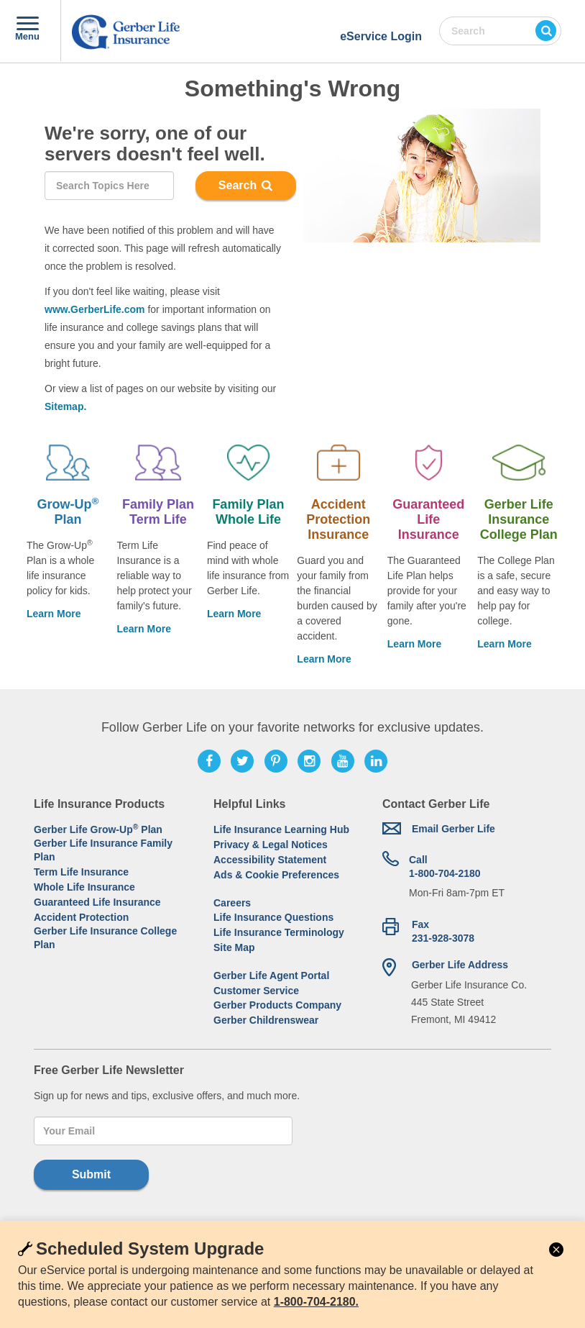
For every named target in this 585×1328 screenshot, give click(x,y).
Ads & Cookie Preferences (276, 875)
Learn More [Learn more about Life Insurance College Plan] (504, 644)
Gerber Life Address (460, 964)
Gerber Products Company (277, 1005)
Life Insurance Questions (273, 917)
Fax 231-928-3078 (443, 931)
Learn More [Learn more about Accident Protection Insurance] (324, 659)
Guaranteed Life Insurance (97, 902)
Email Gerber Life (453, 828)
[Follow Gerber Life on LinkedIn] (375, 761)
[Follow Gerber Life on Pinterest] (275, 761)
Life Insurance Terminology (278, 932)
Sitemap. (65, 406)
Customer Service (256, 990)
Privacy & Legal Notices (270, 844)
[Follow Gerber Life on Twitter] (242, 761)
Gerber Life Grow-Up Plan (98, 829)
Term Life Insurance (81, 872)
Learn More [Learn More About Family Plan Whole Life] (234, 613)
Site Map (234, 947)
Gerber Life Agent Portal (271, 975)
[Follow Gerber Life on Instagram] (309, 761)
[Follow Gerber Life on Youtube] (342, 761)
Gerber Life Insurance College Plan (105, 937)
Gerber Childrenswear (265, 1020)
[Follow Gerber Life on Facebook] (209, 761)
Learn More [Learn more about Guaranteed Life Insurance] (414, 644)
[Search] (109, 185)
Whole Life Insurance (84, 887)
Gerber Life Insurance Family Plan (103, 850)
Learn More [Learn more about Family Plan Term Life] (143, 629)
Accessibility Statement (269, 859)
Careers (232, 903)
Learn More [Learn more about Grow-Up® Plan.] (53, 613)
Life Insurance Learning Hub (281, 829)
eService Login (381, 36)
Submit (91, 1174)
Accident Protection (81, 917)
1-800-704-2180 (445, 866)
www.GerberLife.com (95, 309)
